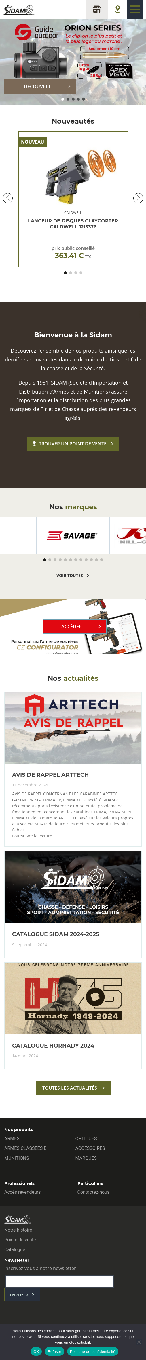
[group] (73, 535)
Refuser (54, 1351)
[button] (62, 99)
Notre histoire (18, 1230)
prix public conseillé (73, 252)
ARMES (12, 1138)
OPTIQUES (86, 1138)
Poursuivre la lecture (32, 836)
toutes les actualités (69, 1088)
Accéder (71, 626)
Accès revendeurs (22, 1192)
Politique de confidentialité (92, 1351)
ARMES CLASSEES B (25, 1148)
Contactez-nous (93, 1192)
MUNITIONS (16, 1158)
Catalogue (14, 1249)
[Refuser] (139, 1342)
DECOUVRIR (37, 86)
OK (36, 1351)
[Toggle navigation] (135, 9)
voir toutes (69, 575)
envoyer (19, 1295)
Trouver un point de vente (70, 444)
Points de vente (20, 1239)
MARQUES (86, 1158)
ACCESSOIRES (90, 1148)
